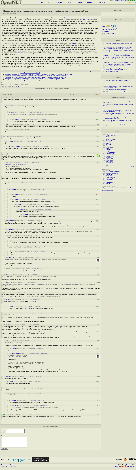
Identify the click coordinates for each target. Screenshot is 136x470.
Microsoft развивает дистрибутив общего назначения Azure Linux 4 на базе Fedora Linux (118, 58)
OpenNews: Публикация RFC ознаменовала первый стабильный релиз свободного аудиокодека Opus (35, 78)
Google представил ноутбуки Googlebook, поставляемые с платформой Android (115, 68)
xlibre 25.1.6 (109, 140)
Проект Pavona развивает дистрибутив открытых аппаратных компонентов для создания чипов (117, 44)
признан (69, 49)
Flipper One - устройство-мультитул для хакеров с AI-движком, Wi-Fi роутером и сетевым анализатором (118, 54)
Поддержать (124, 468)
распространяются (22, 53)
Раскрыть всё (92, 94)
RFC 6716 (86, 20)
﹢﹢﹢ (25, 97)
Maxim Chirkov (130, 467)
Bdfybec (22, 209)
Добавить (117, 468)
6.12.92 (116, 187)
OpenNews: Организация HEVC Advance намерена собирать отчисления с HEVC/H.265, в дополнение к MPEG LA (38, 74)
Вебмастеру (131, 468)
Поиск (100, 2)
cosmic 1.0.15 (109, 165)
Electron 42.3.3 (110, 156)
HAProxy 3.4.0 (110, 161)
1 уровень (76, 94)
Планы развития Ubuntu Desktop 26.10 (116, 108)
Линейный (82, 94)
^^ (24, 105)
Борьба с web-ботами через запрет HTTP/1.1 (121, 84)
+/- (87, 94)
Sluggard (7, 152)
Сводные (116, 28)
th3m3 (7, 299)
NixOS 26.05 (109, 175)
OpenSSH (108, 14)
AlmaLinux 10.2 (110, 179)
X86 (10, 182)
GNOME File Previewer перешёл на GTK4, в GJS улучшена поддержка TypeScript (117, 110)
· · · (28, 97)
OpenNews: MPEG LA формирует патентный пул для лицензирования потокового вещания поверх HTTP (35, 77)
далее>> (132, 166)
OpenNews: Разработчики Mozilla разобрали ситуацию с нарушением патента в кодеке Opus (32, 80)
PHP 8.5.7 (108, 149)
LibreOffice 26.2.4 (110, 139)
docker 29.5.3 (109, 160)
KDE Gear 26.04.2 (110, 153)
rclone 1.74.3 (109, 142)
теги (103, 2)
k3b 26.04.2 (109, 164)
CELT (75, 44)
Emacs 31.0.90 (109, 147)
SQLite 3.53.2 (109, 158)
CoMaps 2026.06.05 (111, 135)
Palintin (7, 414)
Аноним (10, 105)
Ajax (71, 94)
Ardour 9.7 (109, 143)
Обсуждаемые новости (118, 97)
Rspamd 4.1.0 (109, 145)
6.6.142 (120, 187)
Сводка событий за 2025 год (110, 71)
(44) (11, 94)
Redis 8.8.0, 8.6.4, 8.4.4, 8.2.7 (113, 155)
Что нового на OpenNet (109, 29)
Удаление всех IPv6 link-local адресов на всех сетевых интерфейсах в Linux (118, 87)
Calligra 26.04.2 (110, 162)
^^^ (26, 105)
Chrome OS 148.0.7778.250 (113, 171)
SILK (8, 45)
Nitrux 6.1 (108, 183)
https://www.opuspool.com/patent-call (15, 164)
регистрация (124, 0)
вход (119, 0)
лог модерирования (96, 422)
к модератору (36, 97)
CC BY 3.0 (10, 83)
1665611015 (25, 214)
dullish (6, 97)
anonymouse (9, 312)
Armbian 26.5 (109, 174)
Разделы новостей (107, 28)
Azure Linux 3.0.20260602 (112, 173)
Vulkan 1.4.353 (109, 148)
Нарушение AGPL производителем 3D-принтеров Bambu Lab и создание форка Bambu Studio (117, 47)
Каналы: (104, 26)
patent (17, 86)
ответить (21, 97)
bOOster (11, 393)
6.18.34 (111, 187)
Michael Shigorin (13, 257)
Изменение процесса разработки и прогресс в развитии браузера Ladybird (116, 117)
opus (13, 86)
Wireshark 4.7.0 (110, 157)
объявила (66, 18)
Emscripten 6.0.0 (110, 152)
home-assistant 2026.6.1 (112, 138)
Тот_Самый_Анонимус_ (14, 146)
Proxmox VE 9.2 (110, 182)
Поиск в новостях (107, 31)
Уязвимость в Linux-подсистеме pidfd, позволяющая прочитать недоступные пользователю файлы (118, 61)
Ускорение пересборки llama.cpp (117, 89)
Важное (118, 40)
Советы (118, 77)
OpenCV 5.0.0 (109, 136)
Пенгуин (8, 376)
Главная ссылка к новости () (22, 73)
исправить (91, 71)
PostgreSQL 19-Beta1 (111, 151)
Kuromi (7, 324)
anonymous (11, 229)
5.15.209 (130, 187)
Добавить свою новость (109, 35)
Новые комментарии (108, 33)
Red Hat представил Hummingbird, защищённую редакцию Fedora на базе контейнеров (117, 65)
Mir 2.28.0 (108, 144)
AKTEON (14, 246)
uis (9, 268)
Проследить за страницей (8, 468)
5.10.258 (104, 188)
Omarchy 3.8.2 (109, 181)
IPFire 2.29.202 (110, 178)
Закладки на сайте (6, 467)
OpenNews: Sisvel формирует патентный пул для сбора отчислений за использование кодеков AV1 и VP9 (36, 75)
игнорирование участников (85, 422)
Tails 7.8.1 (108, 170)
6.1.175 (125, 187)
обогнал (19, 51)
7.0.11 (107, 187)
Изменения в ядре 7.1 (108, 190)
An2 (10, 162)
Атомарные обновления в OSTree (118, 91)
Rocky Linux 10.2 (110, 177)
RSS (98, 94)
